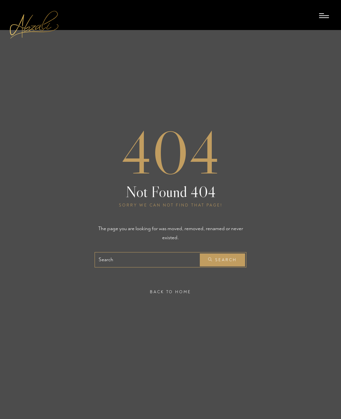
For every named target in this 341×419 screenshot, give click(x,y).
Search (222, 260)
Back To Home (170, 292)
